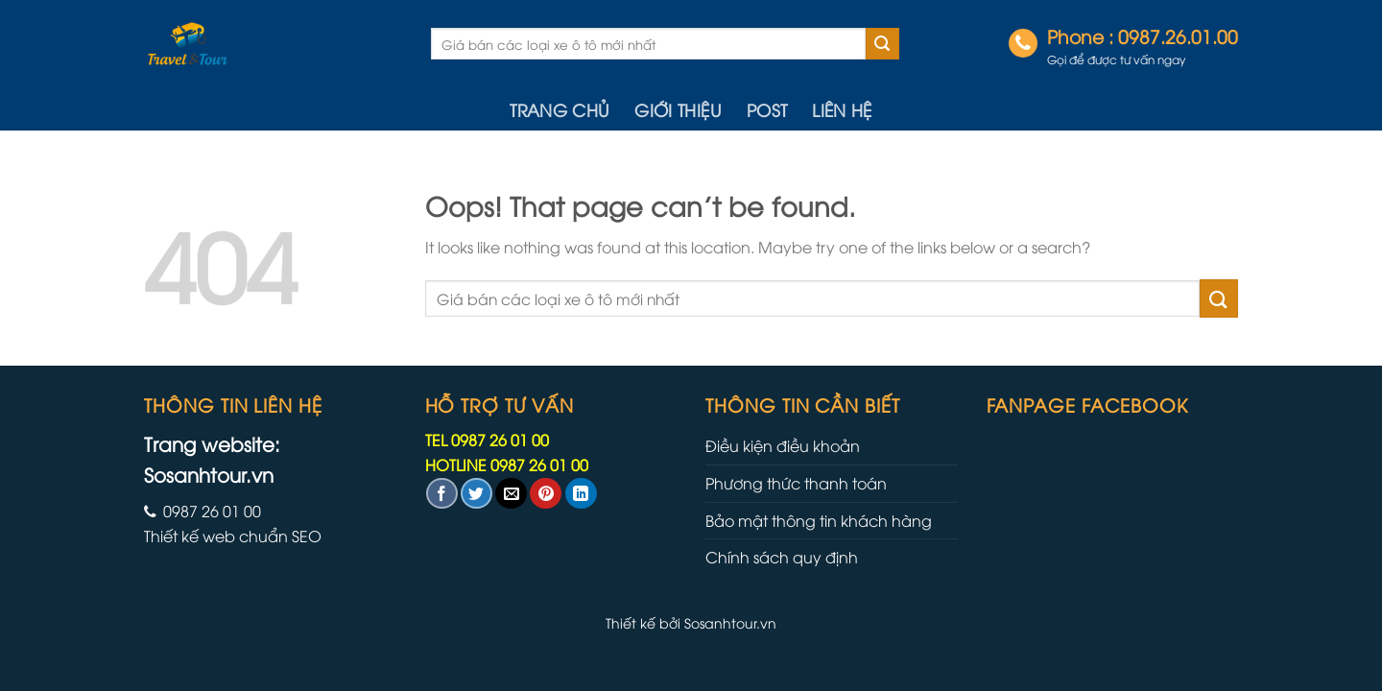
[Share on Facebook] (442, 494)
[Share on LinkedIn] (581, 494)
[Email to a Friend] (511, 494)
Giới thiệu (678, 109)
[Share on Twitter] (476, 494)
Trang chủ (559, 109)
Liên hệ (841, 109)
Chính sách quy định (781, 556)
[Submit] (882, 44)
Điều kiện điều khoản (782, 445)
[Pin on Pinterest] (545, 494)
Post (767, 109)
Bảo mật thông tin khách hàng (818, 520)
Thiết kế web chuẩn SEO (233, 535)
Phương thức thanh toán (796, 482)
